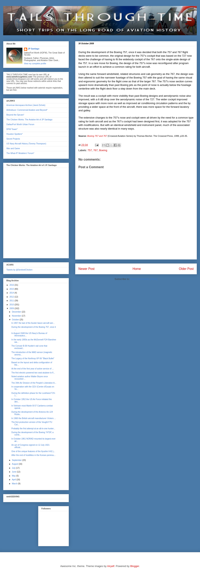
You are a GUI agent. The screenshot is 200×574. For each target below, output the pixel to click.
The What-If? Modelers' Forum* (20, 153)
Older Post (186, 268)
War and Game (13, 148)
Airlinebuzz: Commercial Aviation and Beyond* (26, 110)
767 (95, 150)
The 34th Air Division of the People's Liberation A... (33, 383)
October (15, 320)
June (14, 472)
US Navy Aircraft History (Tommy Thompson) (26, 144)
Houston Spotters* (14, 134)
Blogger (134, 566)
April (14, 480)
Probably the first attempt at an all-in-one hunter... (33, 428)
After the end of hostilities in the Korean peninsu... (33, 455)
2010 (11, 305)
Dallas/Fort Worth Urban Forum (20, 124)
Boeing (103, 150)
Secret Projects (13, 139)
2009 (11, 308)
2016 (11, 285)
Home (137, 268)
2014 (11, 293)
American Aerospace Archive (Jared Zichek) (25, 105)
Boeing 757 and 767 (97, 136)
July (14, 468)
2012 (11, 297)
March (15, 484)
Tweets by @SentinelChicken (19, 270)
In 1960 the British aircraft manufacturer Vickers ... (33, 418)
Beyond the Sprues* (15, 115)
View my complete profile (35, 63)
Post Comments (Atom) (143, 278)
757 (90, 150)
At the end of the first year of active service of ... (32, 369)
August (15, 464)
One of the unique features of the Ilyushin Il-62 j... (33, 451)
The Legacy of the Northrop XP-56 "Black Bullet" (32, 358)
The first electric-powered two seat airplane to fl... (33, 373)
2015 (11, 289)
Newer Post (86, 268)
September (17, 460)
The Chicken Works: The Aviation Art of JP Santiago (29, 120)
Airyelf (110, 566)
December (17, 312)
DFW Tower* (12, 129)
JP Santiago (33, 49)
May (14, 476)
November (17, 316)
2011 (11, 301)
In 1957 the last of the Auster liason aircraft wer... (33, 323)
